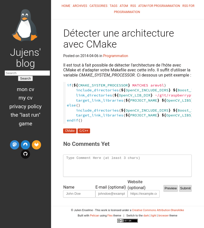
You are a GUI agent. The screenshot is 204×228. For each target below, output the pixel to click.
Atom (124, 6)
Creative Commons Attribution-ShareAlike (158, 214)
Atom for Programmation (159, 6)
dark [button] (146, 219)
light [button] (153, 219)
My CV (25, 98)
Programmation (115, 56)
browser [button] (164, 219)
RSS (133, 6)
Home (66, 6)
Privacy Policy (25, 106)
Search (25, 78)
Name (68, 191)
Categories (99, 6)
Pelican (94, 219)
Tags (114, 6)
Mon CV (25, 89)
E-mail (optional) (110, 191)
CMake (70, 131)
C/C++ (84, 131)
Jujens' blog (25, 58)
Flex (110, 219)
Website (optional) (136, 186)
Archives (80, 6)
